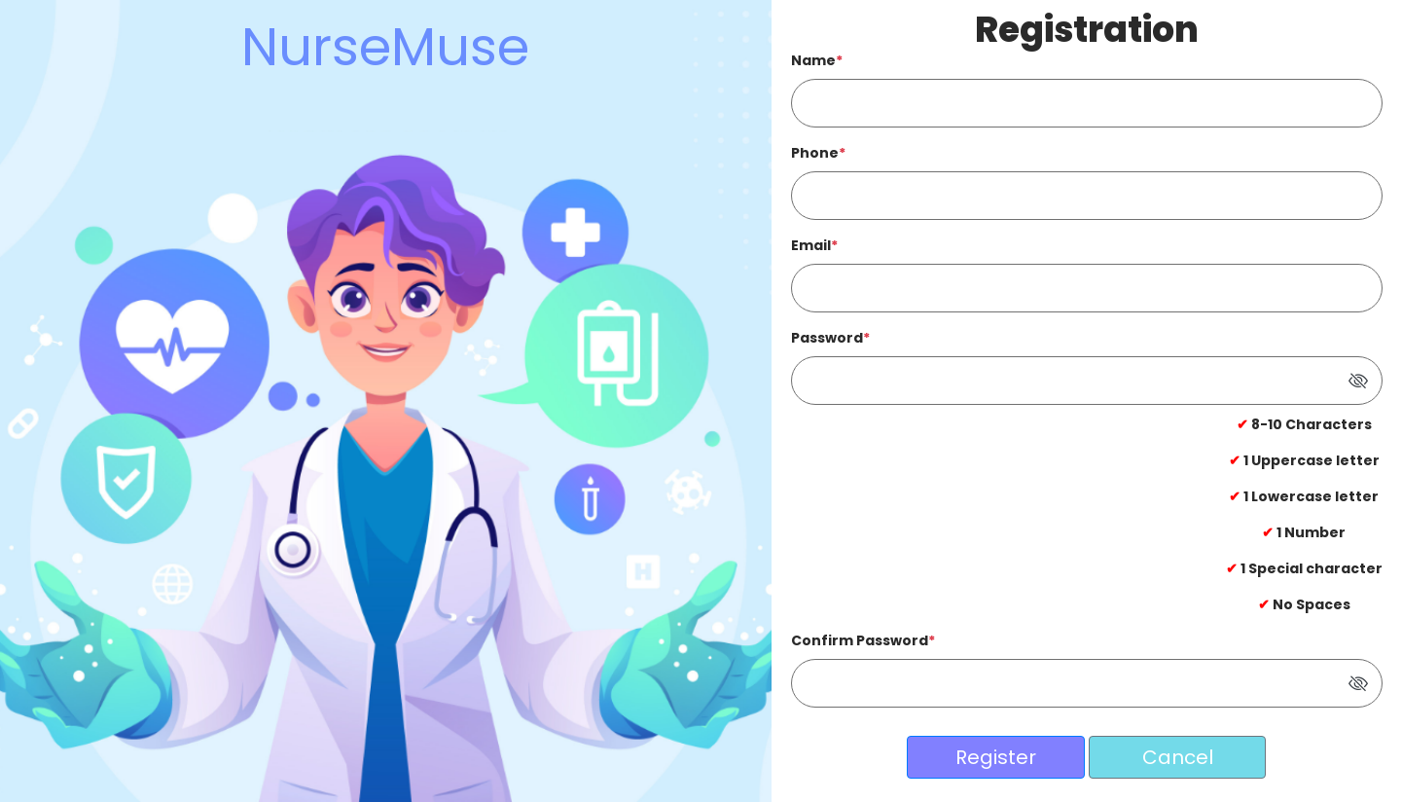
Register (995, 757)
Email (814, 245)
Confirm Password (863, 640)
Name (817, 60)
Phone (818, 153)
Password (830, 337)
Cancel (1177, 757)
